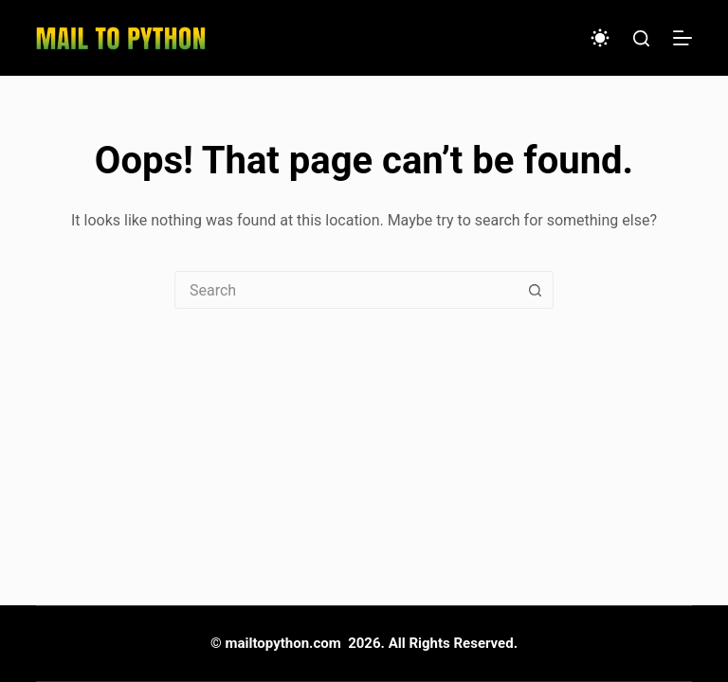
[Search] (641, 38)
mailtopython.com (283, 643)
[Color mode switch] (600, 37)
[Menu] (682, 37)
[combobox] (346, 290)
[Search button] (535, 290)
